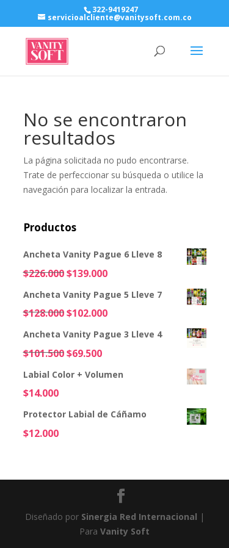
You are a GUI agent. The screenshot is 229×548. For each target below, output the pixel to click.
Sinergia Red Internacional (139, 516)
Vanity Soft (125, 531)
